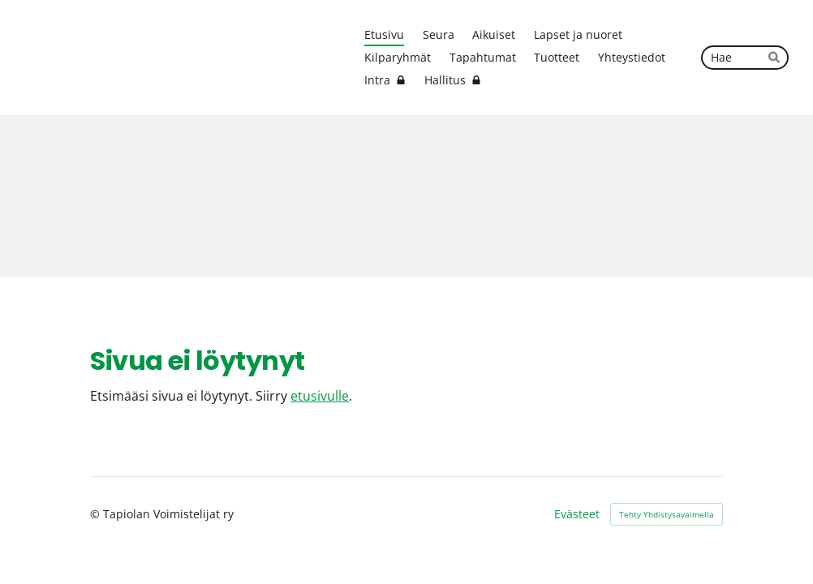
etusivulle (319, 395)
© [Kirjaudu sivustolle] (96, 514)
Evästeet (577, 514)
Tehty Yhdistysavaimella (666, 514)
